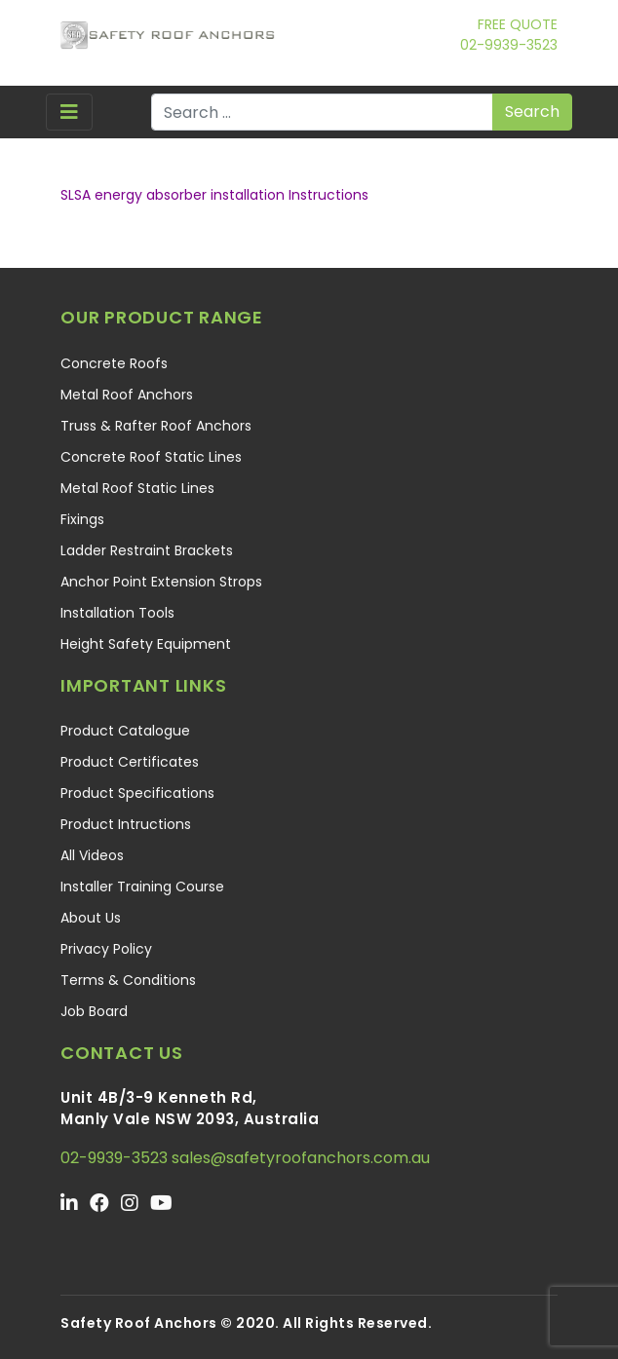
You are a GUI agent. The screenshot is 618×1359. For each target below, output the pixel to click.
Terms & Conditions (128, 980)
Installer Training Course (142, 886)
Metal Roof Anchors (126, 394)
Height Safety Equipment (145, 644)
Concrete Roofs (114, 363)
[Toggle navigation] (69, 112)
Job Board (94, 1011)
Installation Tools (117, 613)
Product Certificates (129, 762)
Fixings (82, 519)
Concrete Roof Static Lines (151, 457)
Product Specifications (137, 793)
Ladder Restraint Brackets (146, 550)
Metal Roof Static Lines (137, 488)
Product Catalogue (125, 730)
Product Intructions (125, 824)
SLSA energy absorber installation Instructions (214, 195)
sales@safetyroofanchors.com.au (301, 1158)
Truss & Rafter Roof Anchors (155, 425)
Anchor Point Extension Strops (161, 581)
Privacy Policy (106, 949)
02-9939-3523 (509, 45)
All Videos (92, 855)
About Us (90, 917)
